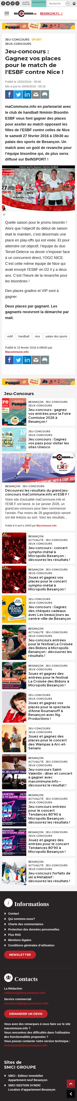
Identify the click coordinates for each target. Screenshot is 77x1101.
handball (23, 336)
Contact (13, 913)
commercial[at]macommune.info (26, 1003)
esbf (10, 336)
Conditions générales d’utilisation (31, 945)
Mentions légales (19, 940)
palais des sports (56, 336)
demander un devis (26, 1014)
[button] (68, 3)
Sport (36, 39)
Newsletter (20, 955)
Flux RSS (14, 934)
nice (37, 336)
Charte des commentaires (25, 924)
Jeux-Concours (18, 44)
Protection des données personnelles (33, 929)
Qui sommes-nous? (21, 918)
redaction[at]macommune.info (24, 992)
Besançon (36, 401)
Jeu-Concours (17, 39)
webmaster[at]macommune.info (25, 1045)
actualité (36, 540)
